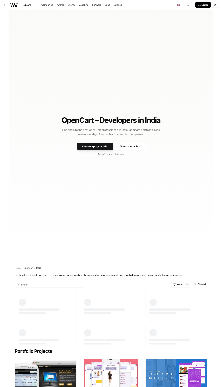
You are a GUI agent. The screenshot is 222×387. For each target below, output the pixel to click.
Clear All (200, 284)
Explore (29, 4)
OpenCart (28, 268)
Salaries (118, 5)
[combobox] (180, 5)
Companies (47, 5)
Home (18, 268)
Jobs (107, 5)
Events (71, 5)
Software (96, 5)
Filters (181, 284)
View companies (130, 146)
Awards (60, 5)
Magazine (83, 5)
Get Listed (203, 5)
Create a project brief (95, 146)
